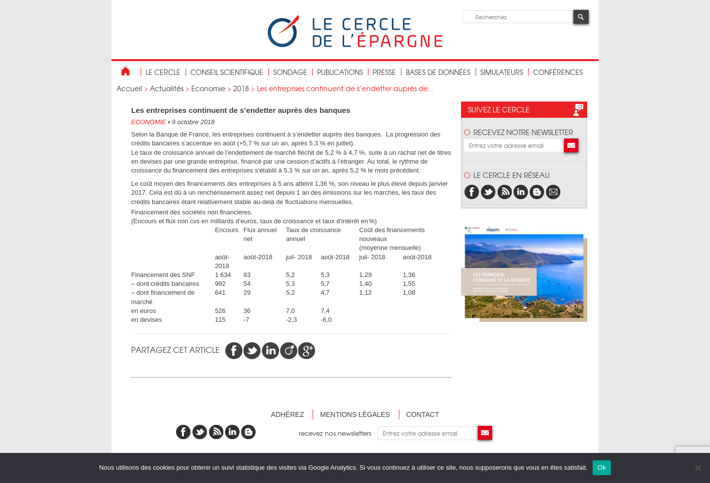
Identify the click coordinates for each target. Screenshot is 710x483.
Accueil (129, 88)
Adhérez (287, 414)
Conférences (558, 72)
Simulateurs (501, 72)
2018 (241, 88)
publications (340, 72)
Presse (384, 72)
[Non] (698, 468)
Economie (208, 88)
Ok (602, 467)
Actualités (166, 88)
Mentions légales (355, 414)
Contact (422, 414)
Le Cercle (162, 72)
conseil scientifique (226, 72)
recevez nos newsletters (338, 433)
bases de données (438, 72)
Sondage (290, 72)
